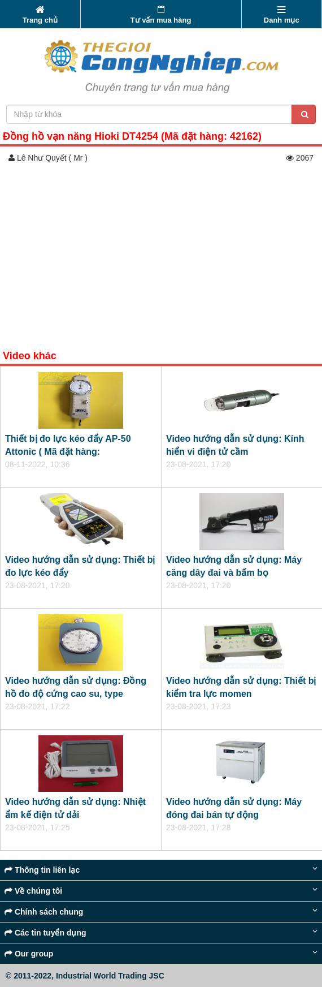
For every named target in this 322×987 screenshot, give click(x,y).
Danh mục (281, 15)
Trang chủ (40, 15)
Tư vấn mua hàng (161, 15)
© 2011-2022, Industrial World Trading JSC (85, 975)
